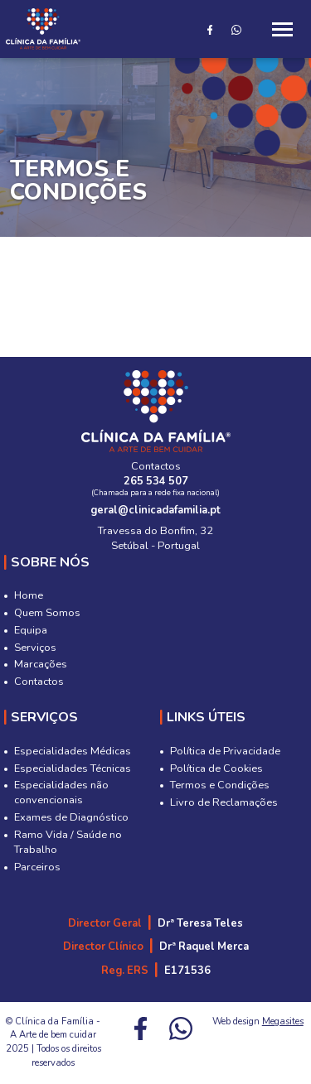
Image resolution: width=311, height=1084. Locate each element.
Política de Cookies (216, 768)
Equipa (30, 630)
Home (28, 595)
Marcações (40, 664)
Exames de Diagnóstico (71, 817)
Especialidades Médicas (72, 751)
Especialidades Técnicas (72, 768)
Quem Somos (47, 612)
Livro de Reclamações (224, 802)
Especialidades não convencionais (61, 792)
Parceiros (37, 867)
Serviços (35, 647)
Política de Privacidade (225, 751)
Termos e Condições (220, 785)
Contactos (39, 681)
